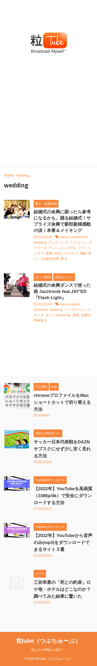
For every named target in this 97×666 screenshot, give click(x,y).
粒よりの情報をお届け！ (48, 650)
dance (64, 237)
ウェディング (58, 242)
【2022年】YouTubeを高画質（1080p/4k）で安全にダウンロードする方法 (63, 495)
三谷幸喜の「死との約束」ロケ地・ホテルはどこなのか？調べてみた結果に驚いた (62, 589)
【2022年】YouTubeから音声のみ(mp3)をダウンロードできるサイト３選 (63, 542)
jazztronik (41, 310)
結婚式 (86, 315)
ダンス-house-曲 (58, 315)
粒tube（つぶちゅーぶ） (48, 641)
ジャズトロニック (77, 310)
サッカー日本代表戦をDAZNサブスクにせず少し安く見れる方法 (62, 449)
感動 (83, 253)
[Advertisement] (48, 116)
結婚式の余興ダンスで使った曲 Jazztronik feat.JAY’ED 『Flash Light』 (62, 291)
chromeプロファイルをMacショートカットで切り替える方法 (62, 402)
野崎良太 (40, 320)
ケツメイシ (78, 242)
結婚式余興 (50, 259)
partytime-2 (79, 237)
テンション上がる (62, 248)
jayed (75, 304)
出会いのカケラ (66, 253)
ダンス (39, 315)
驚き (64, 259)
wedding (40, 242)
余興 (49, 253)
